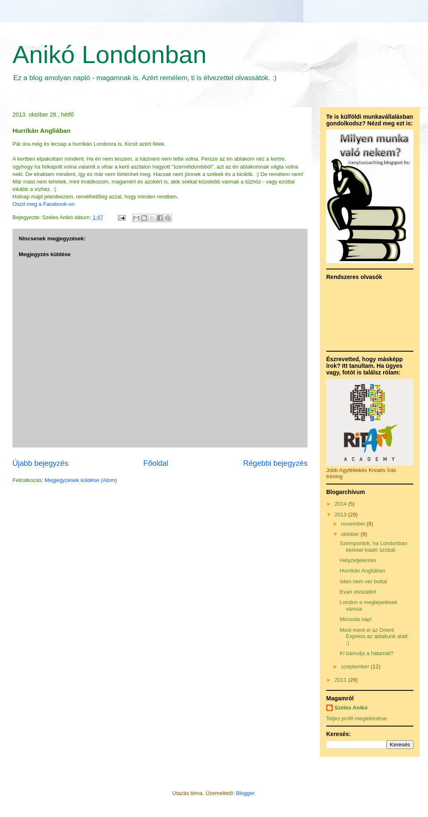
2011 (341, 680)
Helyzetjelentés (357, 560)
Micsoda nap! (355, 619)
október (351, 534)
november (354, 524)
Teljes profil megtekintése (356, 718)
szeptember (356, 666)
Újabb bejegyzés (40, 463)
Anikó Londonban (109, 54)
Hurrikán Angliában (362, 570)
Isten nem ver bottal (363, 581)
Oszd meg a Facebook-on (43, 204)
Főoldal (155, 463)
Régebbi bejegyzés (275, 463)
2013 (341, 514)
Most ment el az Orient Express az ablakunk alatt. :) (374, 636)
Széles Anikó (351, 707)
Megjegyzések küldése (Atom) (80, 480)
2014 (341, 504)
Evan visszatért (357, 592)
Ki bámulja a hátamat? (366, 653)
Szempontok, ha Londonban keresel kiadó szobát (373, 546)
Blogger (245, 793)
